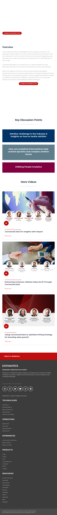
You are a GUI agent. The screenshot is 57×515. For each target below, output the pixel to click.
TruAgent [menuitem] (4, 468)
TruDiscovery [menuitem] (5, 463)
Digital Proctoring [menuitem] (6, 442)
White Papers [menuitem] (5, 487)
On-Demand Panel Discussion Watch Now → (28, 233)
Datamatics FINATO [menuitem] (7, 428)
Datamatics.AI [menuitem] (5, 404)
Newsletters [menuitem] (5, 501)
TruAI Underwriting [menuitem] (6, 461)
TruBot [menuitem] (4, 454)
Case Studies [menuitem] (5, 480)
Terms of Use (23, 512)
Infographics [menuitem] (5, 497)
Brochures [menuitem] (4, 490)
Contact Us (32, 512)
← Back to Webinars (11, 356)
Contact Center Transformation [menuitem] (9, 440)
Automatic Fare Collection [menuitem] (8, 414)
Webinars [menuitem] (4, 494)
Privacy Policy (16, 512)
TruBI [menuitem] (3, 459)
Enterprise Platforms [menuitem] (7, 407)
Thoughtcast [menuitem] (5, 492)
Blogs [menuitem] (3, 499)
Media (28, 512)
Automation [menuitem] (5, 426)
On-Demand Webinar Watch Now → (28, 337)
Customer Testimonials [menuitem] (7, 478)
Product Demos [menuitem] (6, 482)
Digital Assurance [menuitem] (6, 412)
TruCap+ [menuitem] (4, 456)
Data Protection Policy (7, 512)
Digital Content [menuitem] (5, 430)
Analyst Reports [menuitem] (6, 485)
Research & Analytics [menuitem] (7, 445)
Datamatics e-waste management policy (14, 396)
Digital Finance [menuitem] (5, 423)
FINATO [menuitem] (4, 466)
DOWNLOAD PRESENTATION (12, 33)
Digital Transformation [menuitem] (7, 409)
